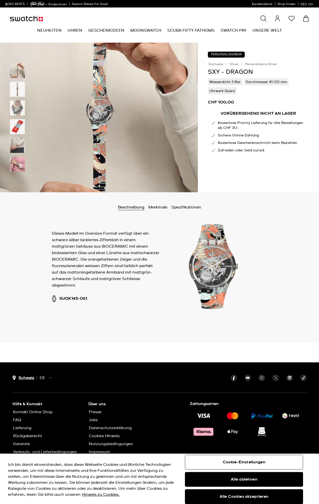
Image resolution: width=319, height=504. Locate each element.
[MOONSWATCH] (145, 30)
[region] (159, 479)
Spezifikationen (186, 207)
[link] (37, 4)
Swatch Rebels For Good (90, 4)
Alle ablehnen (244, 479)
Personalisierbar (226, 54)
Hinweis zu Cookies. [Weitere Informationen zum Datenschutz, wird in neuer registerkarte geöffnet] (101, 495)
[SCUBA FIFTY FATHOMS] (191, 30)
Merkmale (157, 207)
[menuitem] (49, 30)
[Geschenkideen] (106, 30)
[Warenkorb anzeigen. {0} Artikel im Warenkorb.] (306, 18)
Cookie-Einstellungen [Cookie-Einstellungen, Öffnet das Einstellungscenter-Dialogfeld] (244, 462)
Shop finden (286, 4)
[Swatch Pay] (233, 30)
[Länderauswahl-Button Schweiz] (23, 378)
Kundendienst (262, 4)
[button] (291, 18)
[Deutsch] (307, 3)
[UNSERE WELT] (267, 30)
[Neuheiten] (49, 30)
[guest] (277, 18)
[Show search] (263, 18)
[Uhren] (75, 30)
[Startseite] (26, 18)
